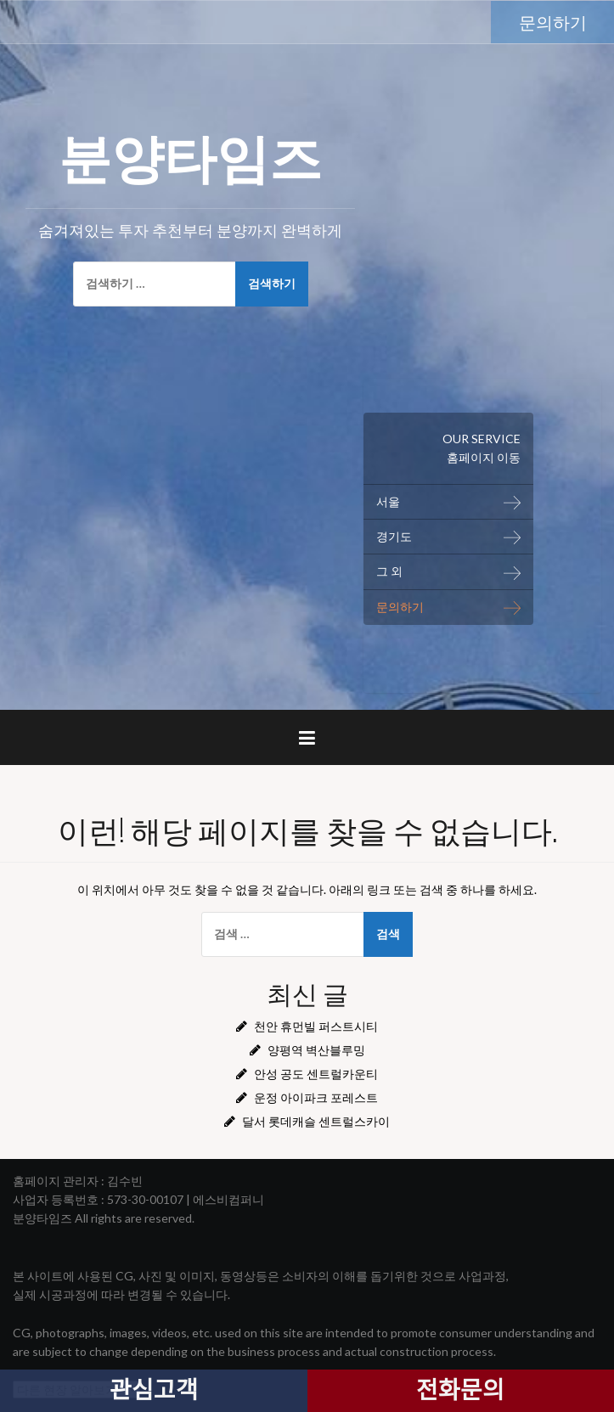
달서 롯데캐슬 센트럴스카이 (316, 1121)
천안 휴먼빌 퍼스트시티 (316, 1026)
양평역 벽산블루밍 (316, 1050)
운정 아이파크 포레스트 (316, 1097)
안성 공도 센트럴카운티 (316, 1073)
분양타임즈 (190, 154)
